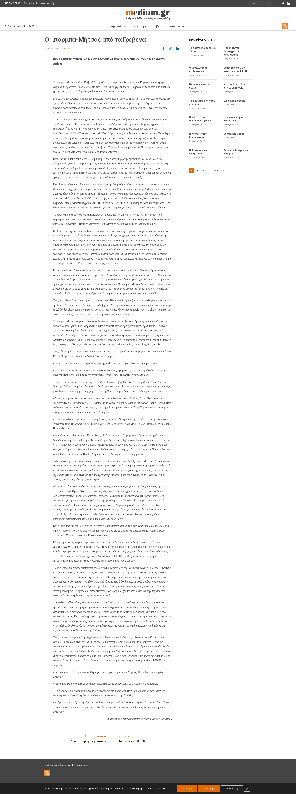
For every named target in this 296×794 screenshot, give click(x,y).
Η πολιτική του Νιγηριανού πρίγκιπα (200, 119)
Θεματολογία (118, 26)
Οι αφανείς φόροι (233, 133)
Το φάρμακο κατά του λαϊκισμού (202, 102)
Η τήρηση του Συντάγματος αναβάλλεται (231, 51)
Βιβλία (158, 26)
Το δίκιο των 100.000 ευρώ (135, 741)
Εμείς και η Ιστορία (234, 100)
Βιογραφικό (140, 26)
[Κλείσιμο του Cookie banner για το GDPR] (247, 789)
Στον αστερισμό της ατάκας (89, 741)
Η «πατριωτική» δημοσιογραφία (198, 135)
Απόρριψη (209, 788)
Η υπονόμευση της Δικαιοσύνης (234, 119)
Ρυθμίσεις (232, 788)
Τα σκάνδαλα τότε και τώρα (40, 3)
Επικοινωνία (176, 26)
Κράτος (66, 48)
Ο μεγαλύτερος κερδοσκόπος (198, 69)
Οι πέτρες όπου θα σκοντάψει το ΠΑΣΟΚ (235, 69)
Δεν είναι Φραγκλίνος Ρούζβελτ (236, 152)
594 (216, 170)
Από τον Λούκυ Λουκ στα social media (235, 86)
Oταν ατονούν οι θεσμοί (199, 86)
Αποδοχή (187, 788)
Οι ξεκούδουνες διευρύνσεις (198, 152)
